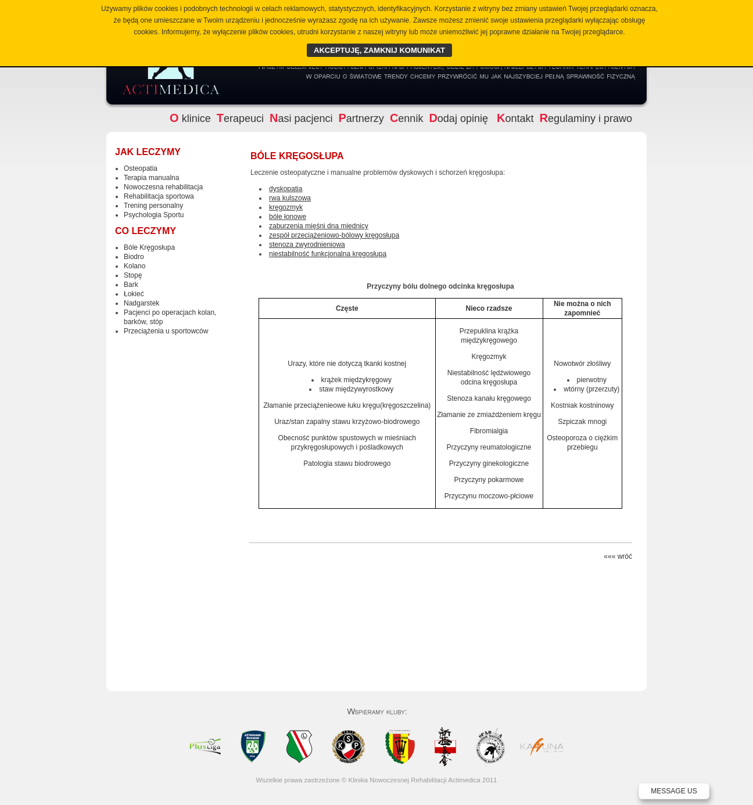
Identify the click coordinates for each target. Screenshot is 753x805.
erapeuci (240, 118)
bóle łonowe (287, 217)
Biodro (134, 257)
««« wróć (618, 556)
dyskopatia (285, 189)
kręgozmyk (286, 207)
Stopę (133, 275)
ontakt (515, 118)
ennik (406, 118)
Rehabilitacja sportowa (159, 196)
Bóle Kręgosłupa (149, 247)
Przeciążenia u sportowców (166, 331)
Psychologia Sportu (154, 215)
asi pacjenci (301, 118)
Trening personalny (153, 206)
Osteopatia (140, 168)
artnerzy (361, 118)
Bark (131, 285)
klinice (190, 118)
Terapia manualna (151, 178)
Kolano (134, 266)
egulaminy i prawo (585, 118)
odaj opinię (460, 118)
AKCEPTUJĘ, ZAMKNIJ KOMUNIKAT (379, 50)
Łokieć (134, 294)
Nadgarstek (141, 303)
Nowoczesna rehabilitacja (163, 187)
